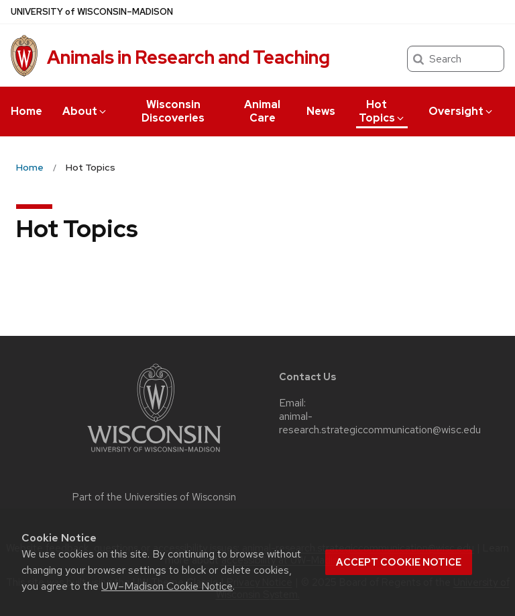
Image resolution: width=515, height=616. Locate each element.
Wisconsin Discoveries (173, 111)
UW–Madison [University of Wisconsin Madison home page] (92, 11)
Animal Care (262, 111)
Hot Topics (382, 111)
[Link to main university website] (154, 454)
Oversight (461, 111)
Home (26, 111)
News (320, 111)
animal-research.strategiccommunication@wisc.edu (380, 423)
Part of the (154, 497)
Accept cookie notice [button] (398, 562)
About (85, 111)
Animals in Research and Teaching (188, 57)
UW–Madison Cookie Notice (167, 586)
